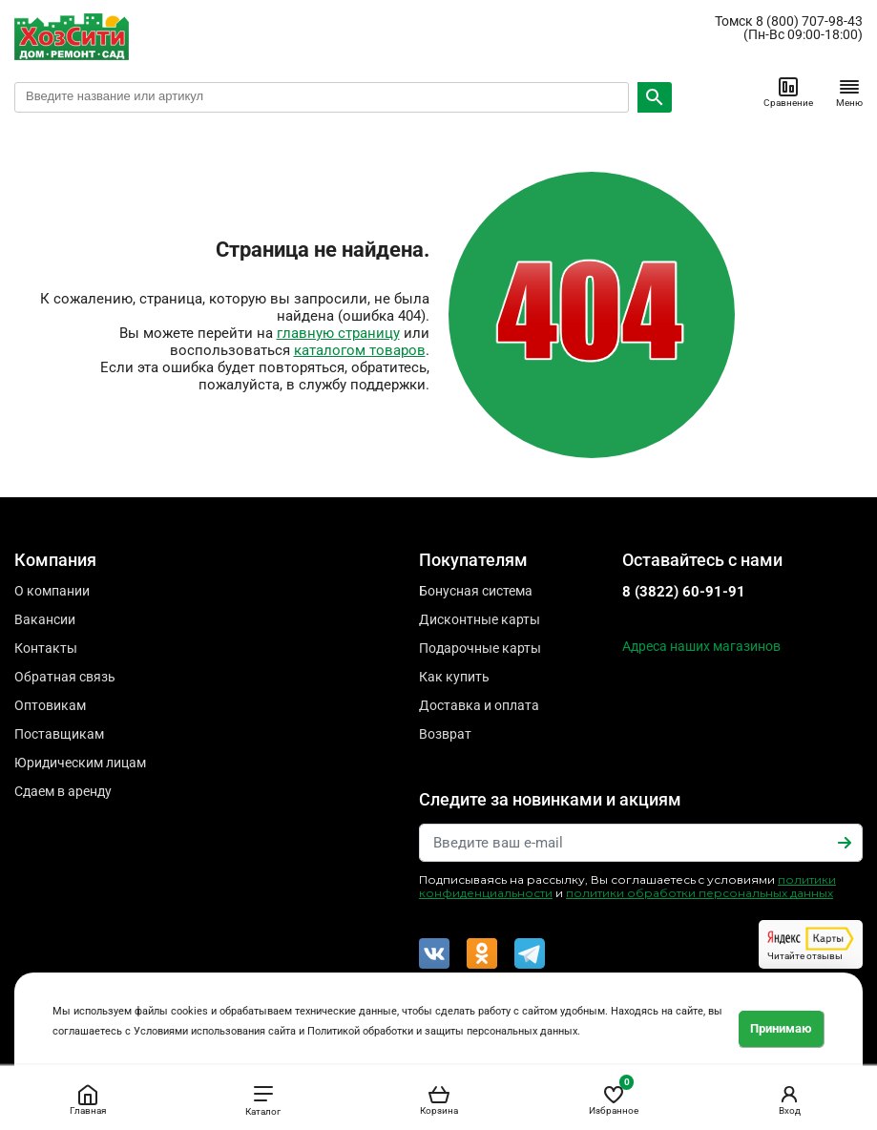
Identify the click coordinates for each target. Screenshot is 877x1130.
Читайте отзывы (810, 944)
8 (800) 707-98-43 (809, 21)
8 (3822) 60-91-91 (683, 591)
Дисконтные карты (479, 619)
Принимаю (781, 1028)
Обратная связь (64, 676)
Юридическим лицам (80, 762)
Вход (789, 1099)
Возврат (445, 734)
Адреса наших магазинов (701, 646)
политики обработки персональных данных (699, 893)
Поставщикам (59, 734)
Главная (88, 1099)
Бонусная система (475, 590)
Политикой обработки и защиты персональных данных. (443, 1031)
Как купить (454, 676)
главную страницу (338, 333)
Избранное (613, 1096)
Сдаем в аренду (63, 791)
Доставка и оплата (479, 705)
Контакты (45, 648)
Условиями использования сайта (215, 1031)
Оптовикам (50, 705)
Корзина (439, 1099)
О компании (52, 590)
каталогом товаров (360, 350)
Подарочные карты (480, 648)
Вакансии (44, 619)
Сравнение (788, 91)
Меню (849, 91)
